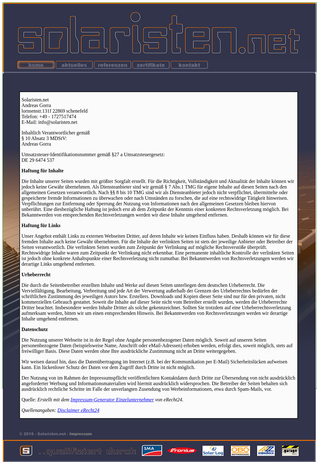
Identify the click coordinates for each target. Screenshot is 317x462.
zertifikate (151, 64)
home (36, 64)
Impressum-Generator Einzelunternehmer (112, 399)
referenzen (112, 64)
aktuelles (74, 64)
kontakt (189, 64)
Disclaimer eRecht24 (78, 410)
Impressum (81, 433)
